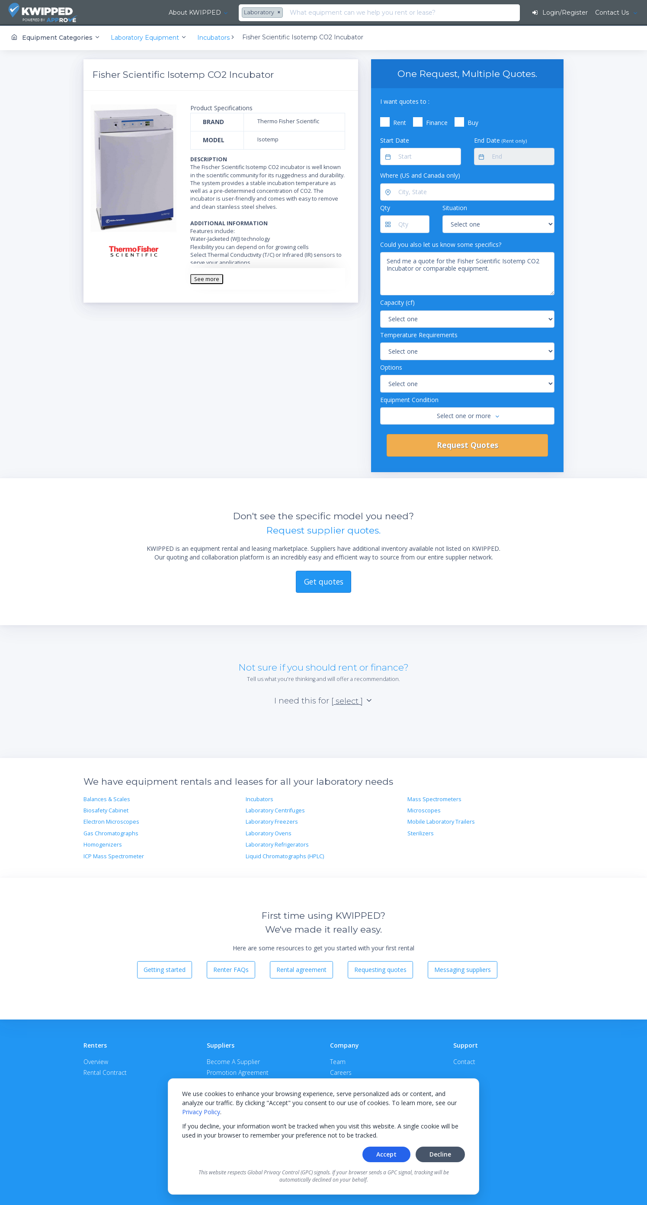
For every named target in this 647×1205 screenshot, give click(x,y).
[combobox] (202, 13)
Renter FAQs (231, 969)
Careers (341, 1072)
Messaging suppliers (462, 969)
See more (206, 278)
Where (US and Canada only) (420, 175)
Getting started (165, 969)
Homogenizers (102, 844)
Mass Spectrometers (434, 798)
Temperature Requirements (419, 334)
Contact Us (612, 12)
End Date (500, 139)
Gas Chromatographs (110, 832)
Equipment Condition (409, 399)
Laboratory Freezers (272, 821)
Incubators (259, 798)
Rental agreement (301, 969)
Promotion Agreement (238, 1072)
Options (391, 366)
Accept (386, 1154)
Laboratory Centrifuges (275, 810)
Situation (454, 207)
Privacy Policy (201, 1112)
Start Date (394, 139)
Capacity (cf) (397, 302)
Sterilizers (420, 832)
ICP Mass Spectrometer (113, 855)
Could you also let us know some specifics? (440, 244)
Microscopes (424, 810)
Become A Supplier (233, 1061)
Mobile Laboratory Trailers (441, 821)
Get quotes (323, 580)
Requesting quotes (380, 969)
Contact (464, 1061)
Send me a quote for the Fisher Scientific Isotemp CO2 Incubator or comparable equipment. (467, 273)
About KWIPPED (133, 12)
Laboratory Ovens (268, 832)
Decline (440, 1154)
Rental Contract (105, 1072)
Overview (95, 1061)
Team (338, 1061)
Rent (399, 122)
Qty (385, 207)
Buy (473, 122)
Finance (437, 122)
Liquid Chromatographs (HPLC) (285, 855)
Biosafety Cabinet (105, 810)
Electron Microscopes (111, 821)
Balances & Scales (106, 798)
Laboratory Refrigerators (277, 844)
